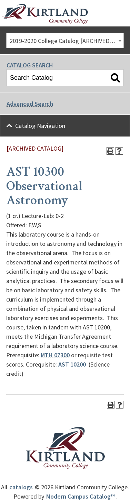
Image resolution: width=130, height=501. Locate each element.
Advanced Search (30, 104)
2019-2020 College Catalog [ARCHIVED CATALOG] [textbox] (66, 41)
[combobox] (65, 40)
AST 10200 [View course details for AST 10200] (72, 364)
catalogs (21, 487)
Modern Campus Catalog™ (80, 496)
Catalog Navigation (40, 126)
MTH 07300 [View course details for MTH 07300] (55, 355)
